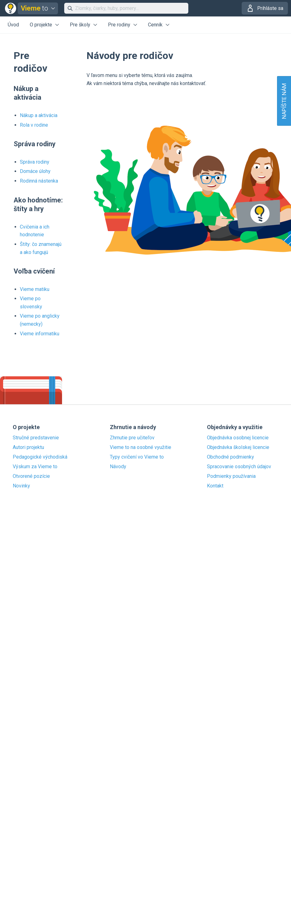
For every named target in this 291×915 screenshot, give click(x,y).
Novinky (21, 486)
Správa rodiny (34, 162)
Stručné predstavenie (36, 438)
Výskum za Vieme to (35, 466)
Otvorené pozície (31, 476)
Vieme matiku (34, 289)
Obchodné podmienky (230, 457)
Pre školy (80, 25)
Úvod (13, 25)
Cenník (155, 25)
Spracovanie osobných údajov (239, 466)
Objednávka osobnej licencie (238, 438)
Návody (118, 466)
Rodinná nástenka (39, 181)
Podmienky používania (231, 476)
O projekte (41, 25)
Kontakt (215, 486)
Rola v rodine (34, 125)
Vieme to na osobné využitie (140, 447)
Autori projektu (28, 447)
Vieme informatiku (39, 334)
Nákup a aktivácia (38, 115)
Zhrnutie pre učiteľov (132, 438)
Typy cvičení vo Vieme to (137, 457)
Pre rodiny (119, 25)
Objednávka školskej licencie (238, 447)
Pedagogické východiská (40, 457)
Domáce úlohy (35, 171)
